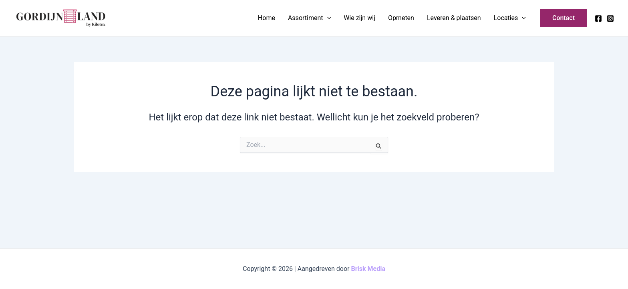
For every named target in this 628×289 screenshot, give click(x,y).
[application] (327, 18)
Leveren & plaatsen (454, 18)
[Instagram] (610, 18)
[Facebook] (598, 18)
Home (266, 18)
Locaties (510, 18)
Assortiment (309, 18)
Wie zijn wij (359, 18)
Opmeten (401, 18)
